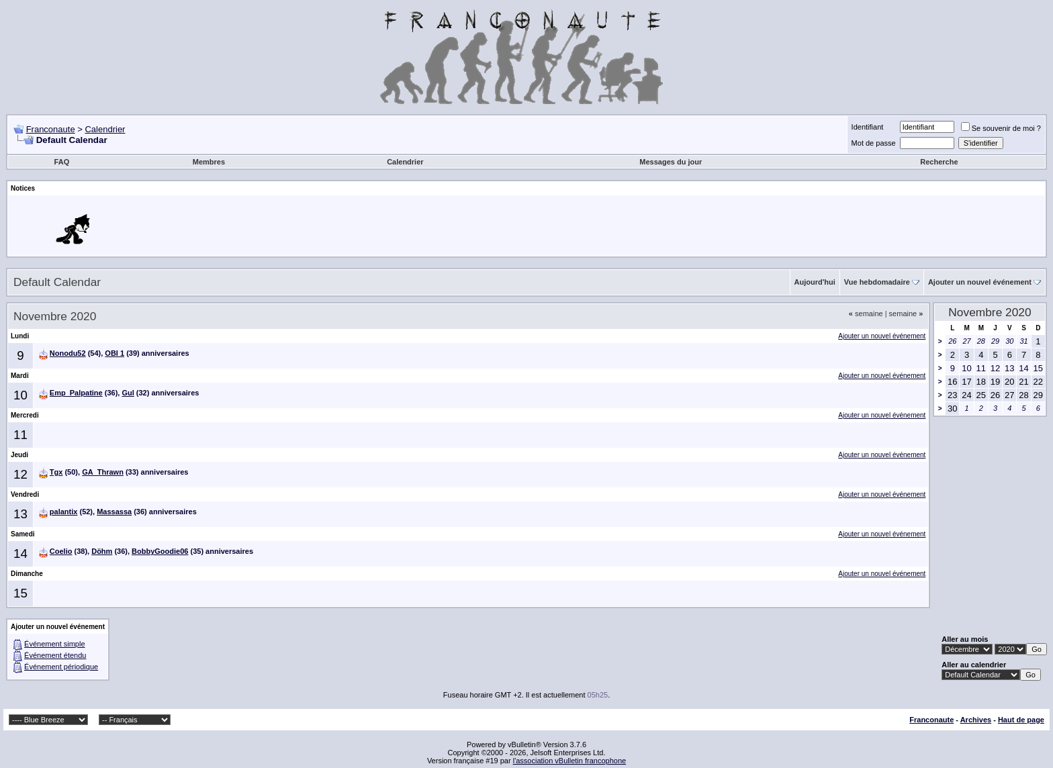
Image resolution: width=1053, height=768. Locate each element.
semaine (866, 313)
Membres (209, 162)
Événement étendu (55, 655)
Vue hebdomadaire (877, 282)
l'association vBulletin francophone (569, 761)
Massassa (114, 512)
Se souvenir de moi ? (1001, 128)
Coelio (61, 551)
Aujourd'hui (814, 282)
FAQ (62, 162)
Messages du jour (670, 162)
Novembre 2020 (989, 312)
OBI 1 (114, 353)
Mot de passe (874, 143)
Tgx (56, 472)
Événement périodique (61, 667)
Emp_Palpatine (76, 393)
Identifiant (868, 127)
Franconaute (50, 129)
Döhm (101, 551)
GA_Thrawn (103, 472)
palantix (64, 512)
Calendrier (105, 129)
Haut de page (1021, 720)
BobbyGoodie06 (160, 551)
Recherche (939, 162)
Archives (975, 720)
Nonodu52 (68, 353)
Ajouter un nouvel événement (980, 282)
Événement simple (54, 644)
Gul (128, 393)
